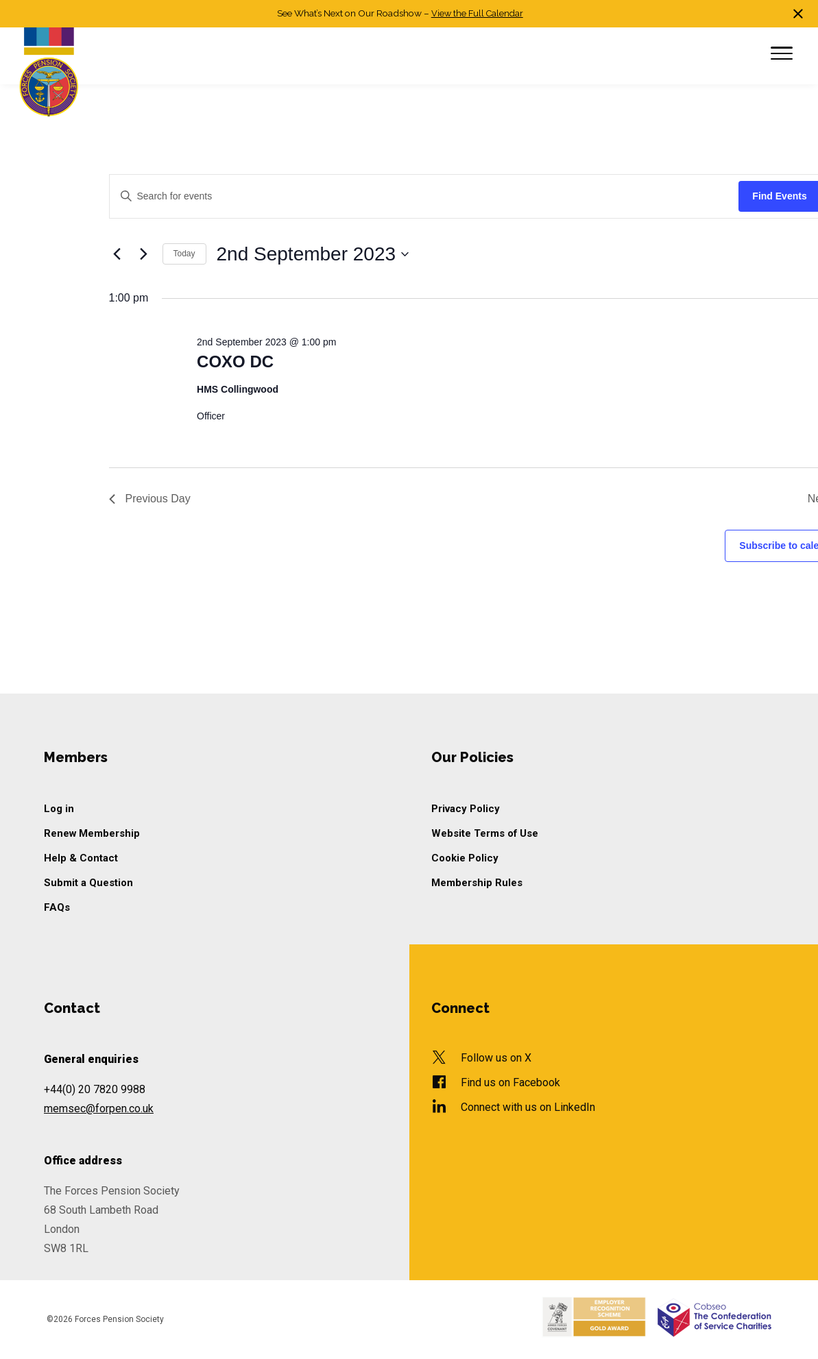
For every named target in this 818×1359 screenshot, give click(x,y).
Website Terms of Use (486, 833)
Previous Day (150, 498)
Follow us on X (496, 1057)
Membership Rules (477, 883)
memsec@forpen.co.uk (99, 1108)
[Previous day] (117, 254)
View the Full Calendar (477, 13)
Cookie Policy (466, 858)
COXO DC (235, 361)
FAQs (57, 907)
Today (184, 253)
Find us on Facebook (510, 1082)
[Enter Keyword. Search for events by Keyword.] (424, 196)
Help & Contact (81, 858)
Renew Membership (93, 833)
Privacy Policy (466, 809)
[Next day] (144, 254)
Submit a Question (89, 883)
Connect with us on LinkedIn (528, 1107)
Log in (59, 809)
